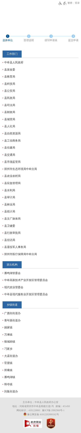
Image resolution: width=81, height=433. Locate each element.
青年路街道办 (12, 320)
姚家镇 (8, 327)
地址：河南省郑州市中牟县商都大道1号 (33, 406)
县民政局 (9, 97)
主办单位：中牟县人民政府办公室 (40, 402)
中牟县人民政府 (13, 62)
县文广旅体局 (12, 218)
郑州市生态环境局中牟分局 (20, 168)
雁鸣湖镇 (9, 377)
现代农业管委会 (13, 287)
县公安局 (9, 90)
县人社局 (9, 126)
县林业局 (9, 204)
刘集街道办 (11, 391)
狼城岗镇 (9, 341)
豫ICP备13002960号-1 (53, 410)
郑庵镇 (8, 370)
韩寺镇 (8, 384)
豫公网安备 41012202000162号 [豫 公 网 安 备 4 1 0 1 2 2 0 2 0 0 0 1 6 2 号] (41, 414)
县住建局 (9, 147)
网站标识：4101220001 (28, 410)
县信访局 (9, 240)
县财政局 (9, 112)
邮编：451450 (63, 406)
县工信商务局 (12, 140)
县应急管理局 (12, 183)
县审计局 (9, 197)
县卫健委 (9, 225)
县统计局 (9, 211)
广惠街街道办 (12, 313)
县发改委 (9, 69)
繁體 (70, 3)
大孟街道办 (11, 355)
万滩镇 (8, 334)
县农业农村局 (12, 175)
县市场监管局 (12, 161)
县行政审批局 (12, 232)
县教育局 (9, 76)
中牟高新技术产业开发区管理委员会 (26, 280)
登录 (77, 3)
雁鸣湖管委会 (12, 273)
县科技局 (9, 83)
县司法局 (9, 105)
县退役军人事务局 (15, 247)
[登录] (77, 3)
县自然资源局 (12, 133)
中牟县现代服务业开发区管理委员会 (26, 294)
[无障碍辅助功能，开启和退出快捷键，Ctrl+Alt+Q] (62, 3)
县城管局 (9, 119)
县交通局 (9, 154)
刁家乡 (8, 348)
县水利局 (9, 190)
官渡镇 (8, 362)
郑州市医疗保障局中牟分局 (20, 254)
